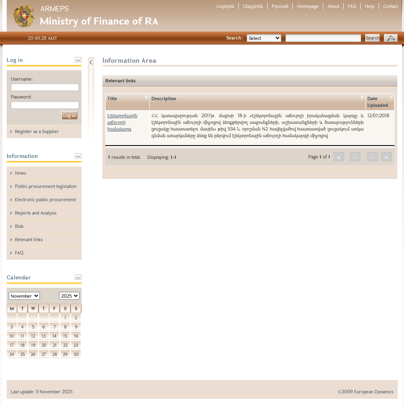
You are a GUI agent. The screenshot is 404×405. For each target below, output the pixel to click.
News (20, 173)
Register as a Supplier (37, 131)
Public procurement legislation (46, 186)
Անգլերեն (253, 6)
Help (369, 6)
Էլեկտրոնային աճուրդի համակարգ (122, 122)
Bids (19, 226)
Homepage (308, 6)
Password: (21, 97)
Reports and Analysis (36, 213)
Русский (280, 6)
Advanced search (391, 38)
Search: (234, 38)
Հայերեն (225, 6)
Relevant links (29, 239)
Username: (22, 79)
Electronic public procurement (45, 199)
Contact (390, 6)
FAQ (352, 6)
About (333, 6)
